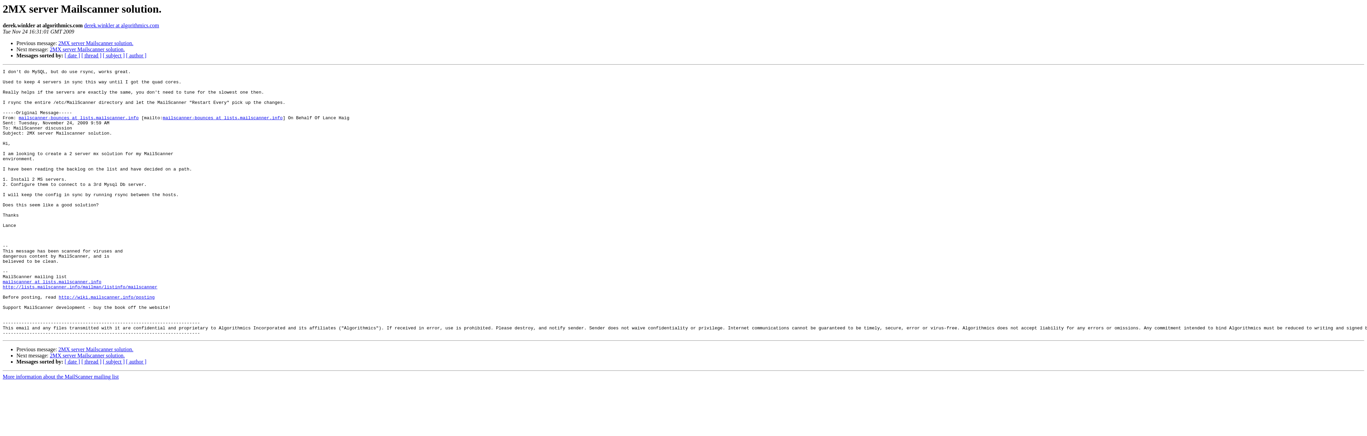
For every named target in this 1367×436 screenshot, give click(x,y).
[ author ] (136, 55)
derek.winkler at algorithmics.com (121, 25)
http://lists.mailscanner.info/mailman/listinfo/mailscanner (80, 331)
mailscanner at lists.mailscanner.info (52, 325)
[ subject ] (114, 55)
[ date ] (72, 55)
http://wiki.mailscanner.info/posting (107, 343)
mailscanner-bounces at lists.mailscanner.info (79, 128)
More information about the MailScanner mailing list (61, 430)
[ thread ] (91, 55)
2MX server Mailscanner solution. (96, 43)
